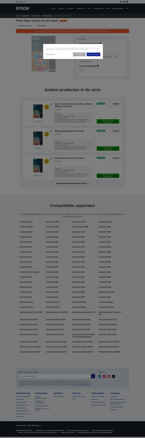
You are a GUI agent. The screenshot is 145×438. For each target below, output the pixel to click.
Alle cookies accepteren (93, 54)
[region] (73, 51)
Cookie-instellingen (50, 54)
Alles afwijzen (79, 54)
